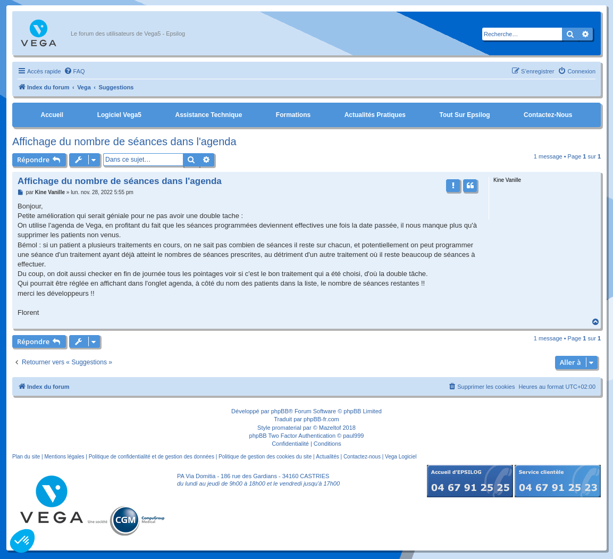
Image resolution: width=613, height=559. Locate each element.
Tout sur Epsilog (465, 115)
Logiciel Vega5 (119, 115)
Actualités (327, 457)
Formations (293, 115)
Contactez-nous (548, 115)
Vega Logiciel (401, 457)
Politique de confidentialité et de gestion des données (151, 457)
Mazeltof (330, 427)
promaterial (286, 427)
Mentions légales (64, 457)
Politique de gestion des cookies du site (265, 457)
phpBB (280, 411)
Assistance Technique (208, 115)
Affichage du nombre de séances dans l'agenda (124, 141)
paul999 (353, 435)
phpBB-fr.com (321, 419)
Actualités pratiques (375, 115)
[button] (22, 541)
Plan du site (26, 457)
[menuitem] (74, 71)
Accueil (51, 115)
